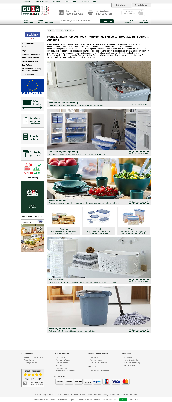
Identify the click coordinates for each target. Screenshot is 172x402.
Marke (60, 31)
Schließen (134, 400)
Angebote (25, 51)
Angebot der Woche (63, 360)
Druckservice (94, 357)
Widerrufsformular (130, 365)
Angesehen (143, 21)
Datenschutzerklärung (132, 363)
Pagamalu (64, 231)
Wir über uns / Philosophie (99, 371)
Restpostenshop (62, 363)
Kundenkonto (70, 1)
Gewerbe (131, 360)
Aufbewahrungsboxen (30, 58)
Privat (138, 360)
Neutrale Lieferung (96, 360)
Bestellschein (105, 11)
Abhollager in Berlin (30, 363)
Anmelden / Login (89, 1)
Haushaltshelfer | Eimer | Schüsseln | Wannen (31, 70)
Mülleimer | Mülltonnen (31, 54)
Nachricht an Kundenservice (66, 371)
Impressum (128, 357)
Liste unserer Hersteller (98, 363)
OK (123, 400)
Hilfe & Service (42, 1)
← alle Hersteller (28, 43)
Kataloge (26, 1)
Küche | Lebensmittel (30, 61)
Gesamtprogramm (45, 21)
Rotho (69, 31)
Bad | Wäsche (27, 65)
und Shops (28, 21)
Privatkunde (121, 5)
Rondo (99, 231)
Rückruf (76, 11)
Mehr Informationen (109, 400)
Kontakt (56, 1)
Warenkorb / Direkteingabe (33, 357)
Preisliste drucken (62, 368)
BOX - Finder (61, 357)
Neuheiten (26, 47)
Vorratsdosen (134, 231)
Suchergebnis (127, 21)
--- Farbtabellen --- (29, 74)
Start (51, 31)
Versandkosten (29, 360)
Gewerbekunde (141, 5)
